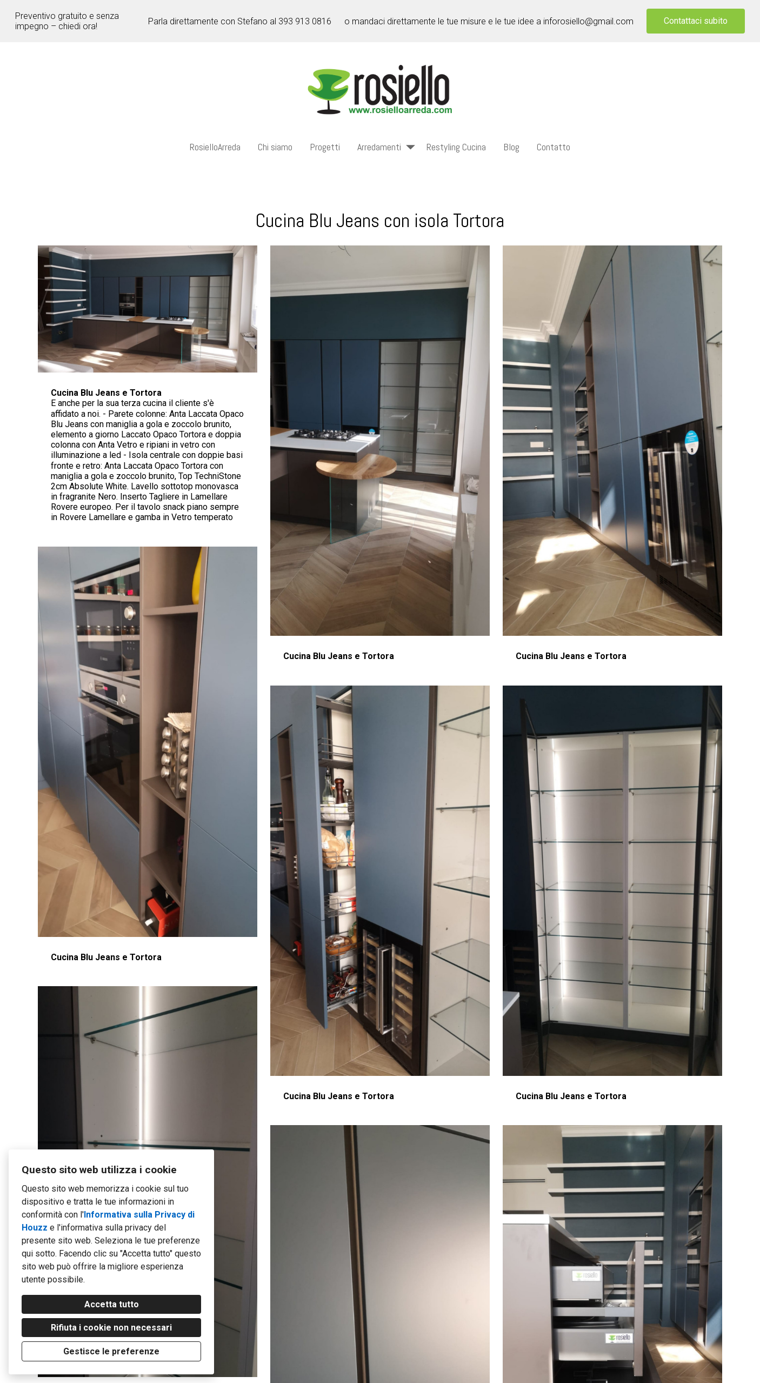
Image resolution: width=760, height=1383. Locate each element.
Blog (511, 147)
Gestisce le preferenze (111, 1351)
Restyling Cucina (456, 147)
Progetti (325, 147)
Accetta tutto (111, 1304)
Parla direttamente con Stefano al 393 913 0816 (239, 21)
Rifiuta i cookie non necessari (111, 1327)
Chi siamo (275, 147)
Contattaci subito (696, 21)
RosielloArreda (215, 147)
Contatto (553, 147)
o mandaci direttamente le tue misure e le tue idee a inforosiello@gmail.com (489, 21)
